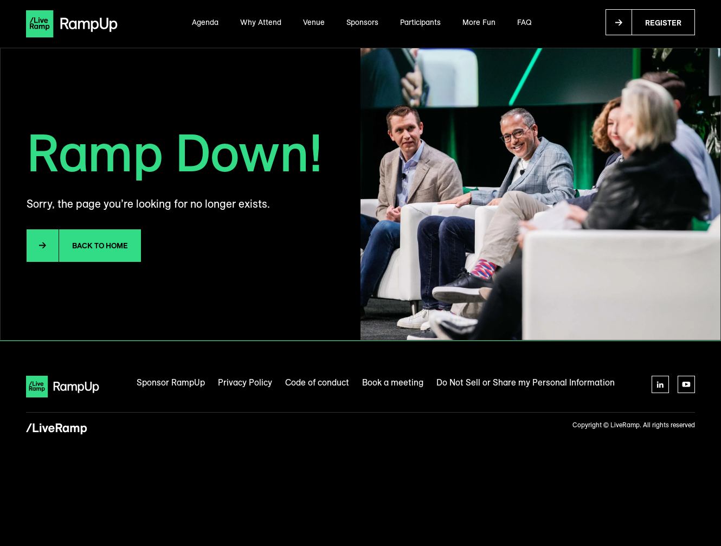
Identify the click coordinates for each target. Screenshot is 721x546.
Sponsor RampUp (171, 382)
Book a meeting (392, 382)
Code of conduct (317, 382)
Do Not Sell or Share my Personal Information (525, 382)
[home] (72, 23)
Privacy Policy (245, 382)
